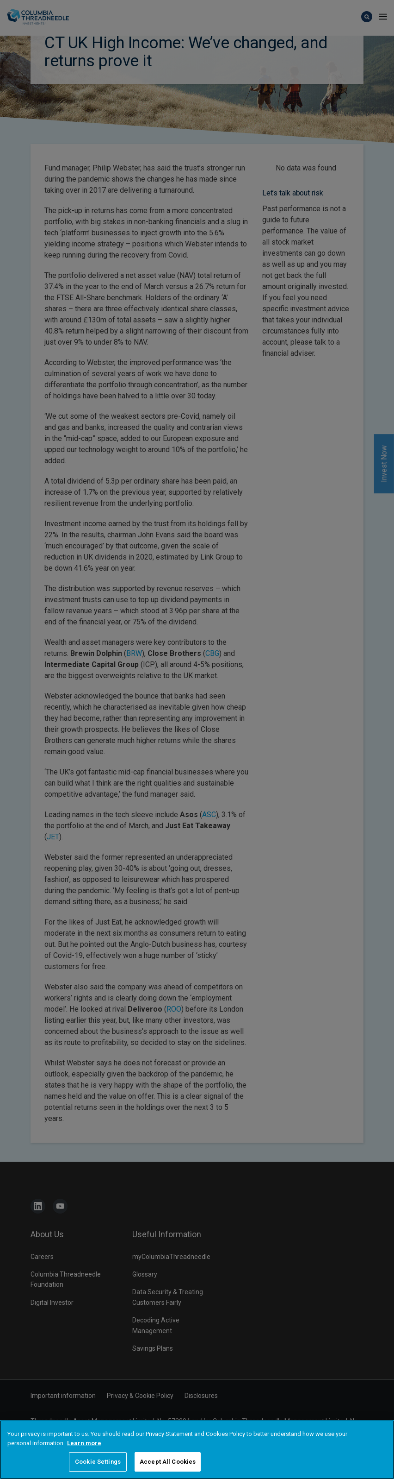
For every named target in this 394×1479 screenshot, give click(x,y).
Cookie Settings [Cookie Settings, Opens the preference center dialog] (98, 1468)
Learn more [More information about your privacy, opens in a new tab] (84, 1449)
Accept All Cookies (168, 1468)
